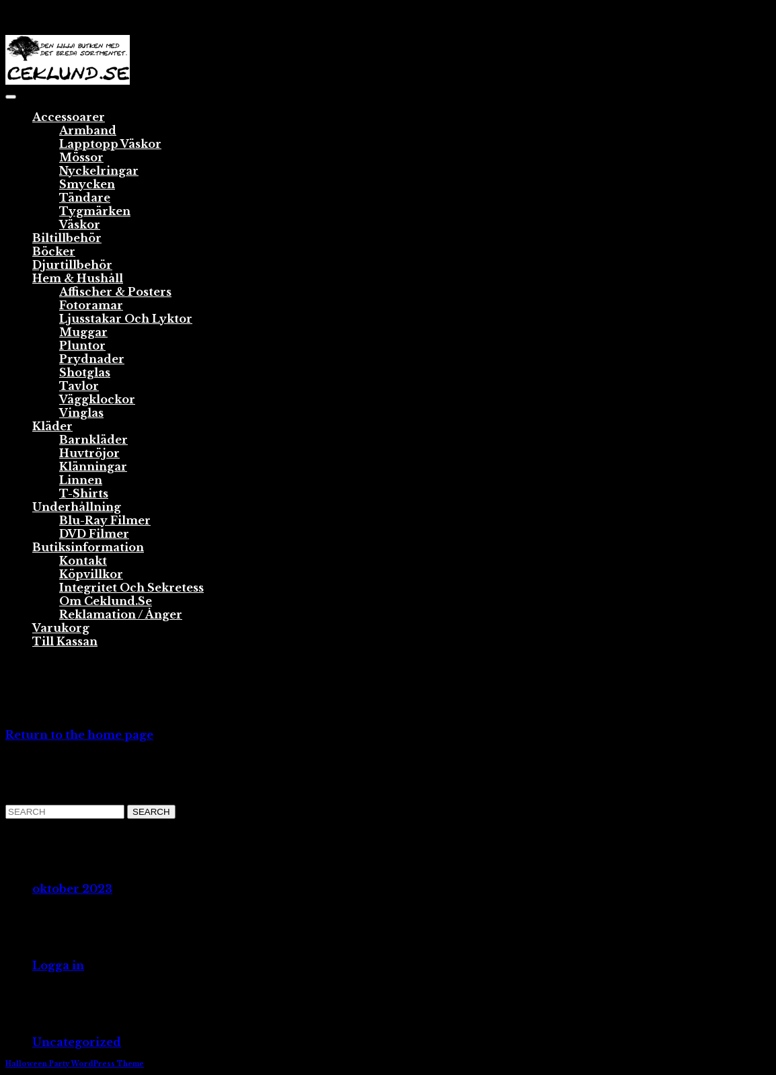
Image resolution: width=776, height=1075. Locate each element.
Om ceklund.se (105, 601)
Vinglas (81, 413)
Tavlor (79, 386)
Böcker (53, 251)
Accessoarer (68, 117)
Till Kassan (65, 641)
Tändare (84, 197)
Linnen (80, 480)
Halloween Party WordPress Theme (74, 1064)
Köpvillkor (91, 574)
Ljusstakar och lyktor (125, 318)
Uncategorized (76, 1042)
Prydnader (91, 359)
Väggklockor (97, 399)
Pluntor (82, 345)
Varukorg (60, 628)
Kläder (52, 426)
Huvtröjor (89, 453)
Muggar (83, 332)
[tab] (10, 97)
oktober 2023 (72, 888)
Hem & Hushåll (77, 278)
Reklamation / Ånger (120, 614)
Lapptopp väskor (110, 144)
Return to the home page (79, 735)
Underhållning (76, 507)
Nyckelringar (99, 170)
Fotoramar (91, 305)
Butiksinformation (88, 547)
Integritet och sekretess (131, 587)
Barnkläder (93, 439)
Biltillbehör (67, 238)
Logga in (58, 965)
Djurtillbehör (72, 265)
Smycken (87, 184)
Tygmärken (94, 211)
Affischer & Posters (115, 291)
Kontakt (83, 560)
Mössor (81, 157)
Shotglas (84, 372)
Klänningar (93, 466)
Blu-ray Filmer (105, 520)
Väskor (79, 224)
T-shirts (83, 493)
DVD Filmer (94, 534)
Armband (87, 130)
